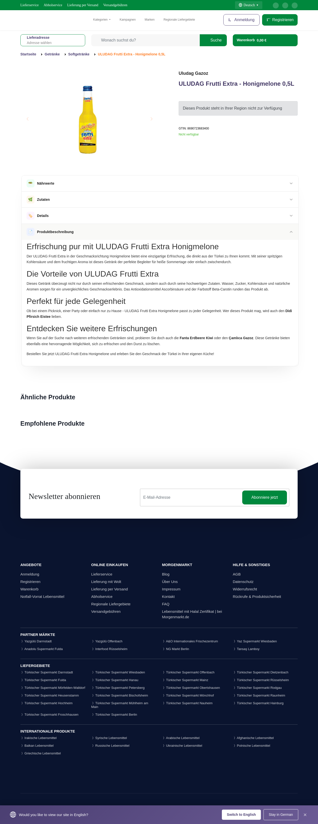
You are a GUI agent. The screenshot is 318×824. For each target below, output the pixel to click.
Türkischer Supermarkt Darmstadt (46, 672)
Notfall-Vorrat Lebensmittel (42, 596)
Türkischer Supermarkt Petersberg (118, 688)
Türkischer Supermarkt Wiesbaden (118, 672)
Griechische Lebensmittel (40, 753)
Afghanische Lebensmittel (253, 738)
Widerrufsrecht (245, 589)
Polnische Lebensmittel (251, 745)
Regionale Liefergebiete (179, 19)
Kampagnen (127, 19)
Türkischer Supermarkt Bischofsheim (119, 695)
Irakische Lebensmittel (38, 738)
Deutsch (247, 5)
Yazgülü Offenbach (106, 641)
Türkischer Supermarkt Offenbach (188, 672)
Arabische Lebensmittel (180, 738)
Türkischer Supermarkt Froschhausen (49, 714)
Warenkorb (29, 589)
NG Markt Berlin (175, 649)
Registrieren (280, 20)
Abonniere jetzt (264, 497)
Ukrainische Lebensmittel (182, 745)
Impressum (171, 589)
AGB (237, 574)
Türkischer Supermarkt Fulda (43, 680)
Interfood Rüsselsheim (109, 649)
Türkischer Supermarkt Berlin (114, 714)
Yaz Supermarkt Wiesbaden (255, 641)
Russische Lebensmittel (110, 745)
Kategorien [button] (100, 19)
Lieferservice (29, 5)
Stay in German (281, 815)
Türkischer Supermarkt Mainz (185, 680)
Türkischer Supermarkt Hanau (114, 680)
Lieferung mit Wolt (106, 581)
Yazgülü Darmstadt (36, 641)
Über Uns (170, 581)
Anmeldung (29, 574)
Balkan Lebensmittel (37, 745)
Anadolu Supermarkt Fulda (41, 649)
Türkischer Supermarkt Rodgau (257, 688)
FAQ (165, 604)
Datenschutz (243, 581)
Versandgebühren (115, 5)
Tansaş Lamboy (246, 649)
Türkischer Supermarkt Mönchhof (188, 695)
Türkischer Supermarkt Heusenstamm (49, 695)
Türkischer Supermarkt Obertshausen (191, 688)
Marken (150, 19)
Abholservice (53, 5)
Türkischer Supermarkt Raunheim (259, 695)
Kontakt (168, 596)
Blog (165, 574)
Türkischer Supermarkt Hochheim (46, 703)
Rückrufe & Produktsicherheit (257, 596)
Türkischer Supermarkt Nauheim (187, 703)
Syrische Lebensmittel (109, 738)
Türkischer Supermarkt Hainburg (258, 703)
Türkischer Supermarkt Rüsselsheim (261, 680)
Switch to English (241, 815)
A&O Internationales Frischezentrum (190, 641)
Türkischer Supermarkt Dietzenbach (260, 672)
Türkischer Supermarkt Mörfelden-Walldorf (52, 688)
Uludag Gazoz (193, 73)
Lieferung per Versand (82, 5)
